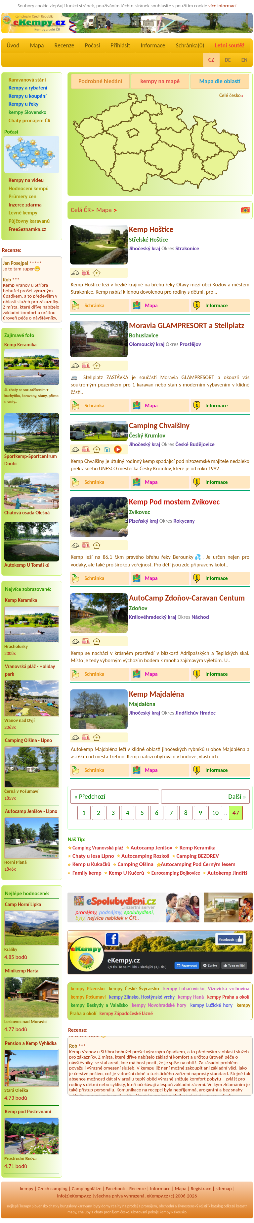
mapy (71, 1212)
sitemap (224, 1189)
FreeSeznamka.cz (27, 229)
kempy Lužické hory (211, 1005)
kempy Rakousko (173, 1212)
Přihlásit (120, 45)
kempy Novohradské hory (159, 1005)
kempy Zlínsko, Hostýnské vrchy (142, 997)
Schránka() (190, 45)
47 (236, 813)
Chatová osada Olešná (27, 513)
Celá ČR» (82, 210)
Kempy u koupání (28, 96)
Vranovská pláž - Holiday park (30, 670)
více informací (222, 6)
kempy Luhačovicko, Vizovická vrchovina (206, 989)
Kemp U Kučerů (126, 872)
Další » (237, 796)
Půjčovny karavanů (29, 221)
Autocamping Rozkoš (145, 855)
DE (228, 60)
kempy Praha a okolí (228, 997)
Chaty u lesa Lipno (93, 855)
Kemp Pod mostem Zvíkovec (174, 501)
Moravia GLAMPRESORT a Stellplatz (186, 325)
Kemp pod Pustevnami (28, 1112)
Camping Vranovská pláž (97, 847)
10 (215, 813)
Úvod (13, 45)
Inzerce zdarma (25, 205)
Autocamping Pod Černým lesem (198, 864)
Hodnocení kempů (29, 188)
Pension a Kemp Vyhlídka (31, 1043)
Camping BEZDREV (198, 855)
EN (244, 60)
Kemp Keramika (20, 345)
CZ (211, 59)
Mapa (37, 45)
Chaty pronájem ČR (30, 120)
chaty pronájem (106, 1212)
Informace (153, 45)
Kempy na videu (26, 180)
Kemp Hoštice (151, 229)
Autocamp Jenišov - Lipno (31, 811)
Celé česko (230, 95)
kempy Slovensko (27, 112)
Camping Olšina (135, 864)
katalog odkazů (223, 1206)
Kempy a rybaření (28, 88)
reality (116, 1206)
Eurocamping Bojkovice (175, 873)
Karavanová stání (27, 80)
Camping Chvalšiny (159, 425)
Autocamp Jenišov (151, 847)
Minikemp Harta (21, 971)
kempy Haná (191, 997)
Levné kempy (23, 212)
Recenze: (11, 250)
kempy (26, 1189)
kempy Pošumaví (88, 997)
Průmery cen (22, 196)
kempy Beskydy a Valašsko (99, 1005)
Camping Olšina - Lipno (28, 740)
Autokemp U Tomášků (26, 565)
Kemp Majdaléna (156, 694)
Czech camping (52, 1189)
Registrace (201, 1189)
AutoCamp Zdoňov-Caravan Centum (187, 598)
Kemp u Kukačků (91, 864)
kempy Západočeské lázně (126, 1014)
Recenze (64, 45)
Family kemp (87, 872)
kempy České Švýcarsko (134, 989)
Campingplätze (87, 1189)
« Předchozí (89, 796)
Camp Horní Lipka (23, 904)
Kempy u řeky (23, 104)
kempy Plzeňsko (88, 989)
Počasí (92, 45)
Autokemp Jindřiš (227, 872)
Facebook (115, 1189)
